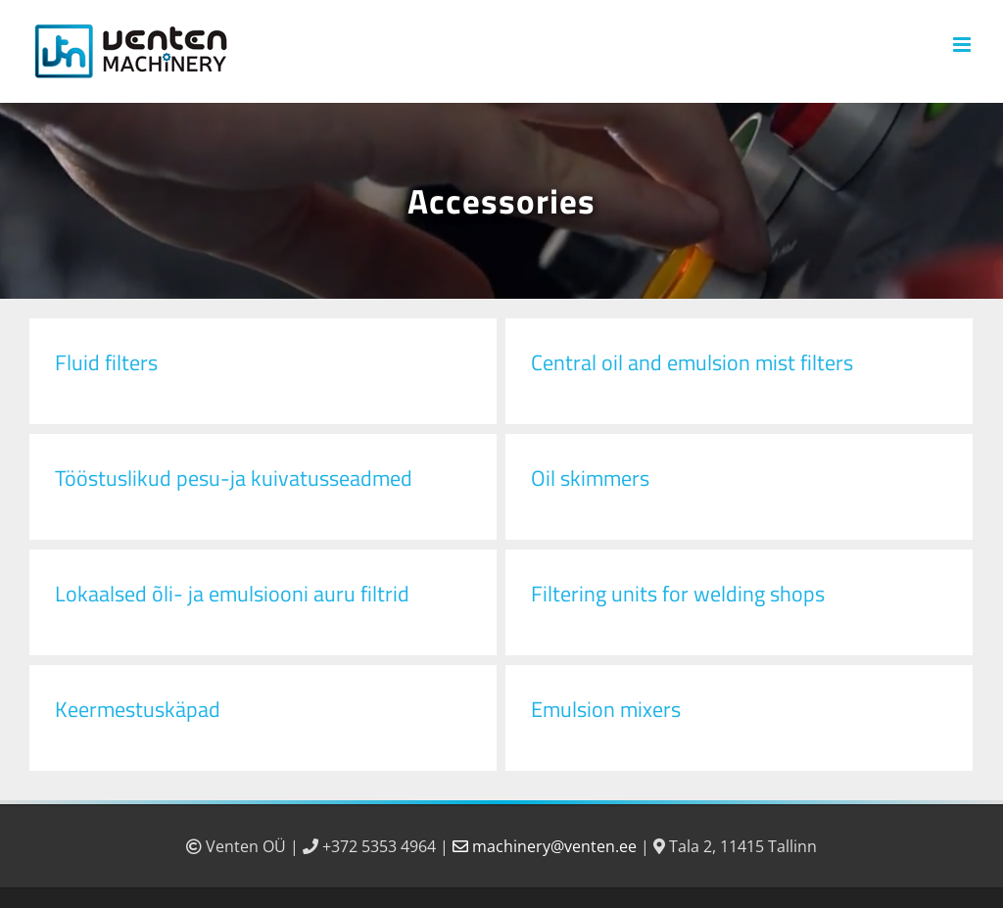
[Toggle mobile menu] (963, 44)
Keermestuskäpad (137, 709)
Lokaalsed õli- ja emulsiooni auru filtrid (232, 593)
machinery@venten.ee (547, 846)
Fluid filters (106, 362)
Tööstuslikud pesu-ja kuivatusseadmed (233, 478)
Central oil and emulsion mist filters (692, 362)
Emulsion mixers (606, 709)
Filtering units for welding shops (678, 593)
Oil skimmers (590, 478)
